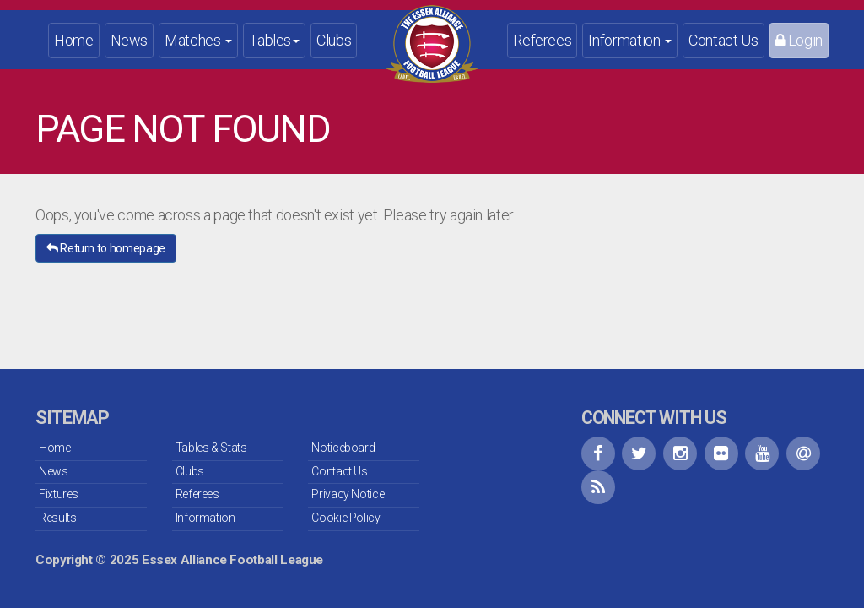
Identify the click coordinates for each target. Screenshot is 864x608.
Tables (274, 40)
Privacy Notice (347, 494)
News (129, 40)
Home (74, 40)
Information (630, 40)
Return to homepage (105, 248)
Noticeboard (343, 447)
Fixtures (58, 494)
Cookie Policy (345, 517)
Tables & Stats (211, 447)
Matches (198, 40)
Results (57, 517)
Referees (542, 40)
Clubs (333, 40)
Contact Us (723, 40)
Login (799, 40)
